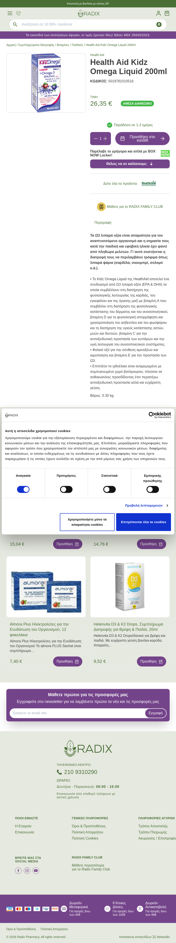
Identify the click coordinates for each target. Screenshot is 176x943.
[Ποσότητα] (100, 138)
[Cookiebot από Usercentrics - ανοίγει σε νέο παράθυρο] (152, 415)
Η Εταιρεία (23, 826)
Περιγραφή (103, 222)
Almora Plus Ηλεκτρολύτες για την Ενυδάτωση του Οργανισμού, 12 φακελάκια (39, 629)
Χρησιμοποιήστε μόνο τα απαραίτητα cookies (87, 521)
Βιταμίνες (63, 45)
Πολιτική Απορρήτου (87, 832)
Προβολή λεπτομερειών (144, 505)
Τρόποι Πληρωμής (152, 832)
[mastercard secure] (56, 909)
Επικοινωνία (24, 832)
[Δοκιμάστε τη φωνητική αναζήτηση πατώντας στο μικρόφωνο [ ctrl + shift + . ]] (159, 24)
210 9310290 (80, 772)
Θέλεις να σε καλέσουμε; (126, 164)
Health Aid (97, 55)
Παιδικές (77, 45)
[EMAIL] (79, 713)
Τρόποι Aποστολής (153, 826)
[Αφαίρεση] (96, 138)
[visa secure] (47, 909)
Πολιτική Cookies (85, 838)
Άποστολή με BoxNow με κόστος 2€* (88, 3)
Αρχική (11, 45)
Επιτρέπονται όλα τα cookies (143, 522)
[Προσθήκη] (105, 138)
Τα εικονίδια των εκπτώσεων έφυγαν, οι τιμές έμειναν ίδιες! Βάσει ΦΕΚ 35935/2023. (88, 35)
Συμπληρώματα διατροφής (36, 45)
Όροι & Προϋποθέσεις (89, 826)
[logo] (89, 13)
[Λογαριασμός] (158, 13)
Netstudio (161, 937)
